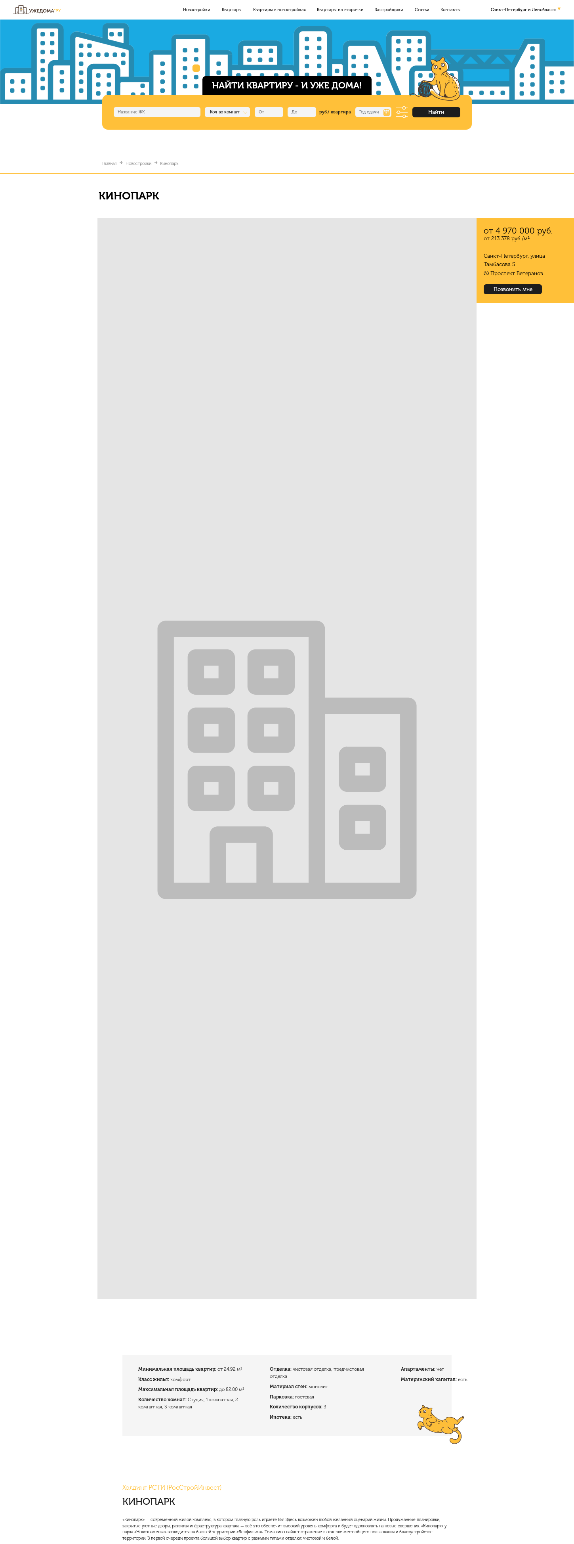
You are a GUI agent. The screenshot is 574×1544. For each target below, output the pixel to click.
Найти (436, 112)
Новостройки (196, 9)
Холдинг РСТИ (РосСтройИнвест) (171, 1487)
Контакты (451, 9)
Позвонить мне (513, 289)
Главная (109, 163)
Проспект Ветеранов (516, 273)
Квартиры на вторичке (340, 9)
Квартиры (232, 9)
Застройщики (389, 9)
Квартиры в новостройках (279, 9)
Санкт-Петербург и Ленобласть (523, 9)
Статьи (422, 9)
